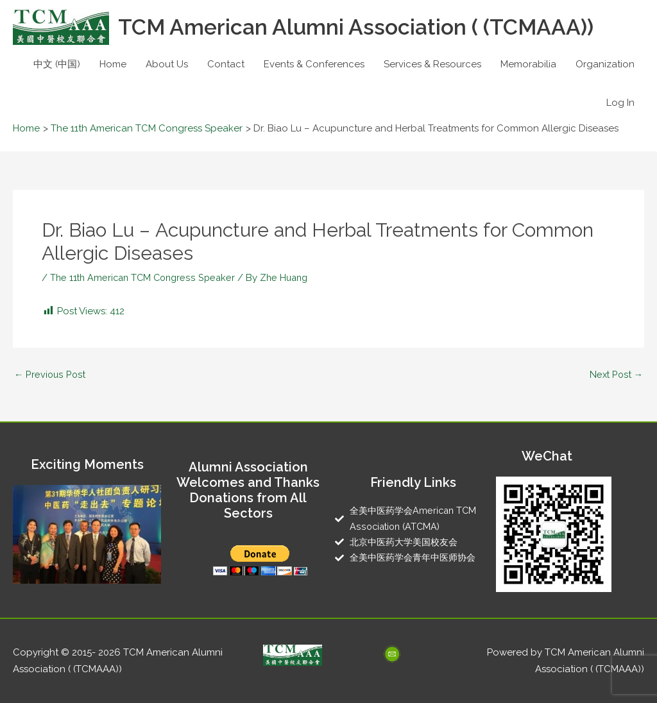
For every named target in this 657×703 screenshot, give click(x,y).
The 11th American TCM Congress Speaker (146, 278)
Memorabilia (528, 64)
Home (112, 64)
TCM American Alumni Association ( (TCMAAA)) (365, 27)
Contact (225, 64)
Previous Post (50, 375)
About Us (167, 64)
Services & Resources (432, 64)
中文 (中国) (56, 64)
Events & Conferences (314, 64)
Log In (620, 102)
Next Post (615, 375)
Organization (605, 64)
